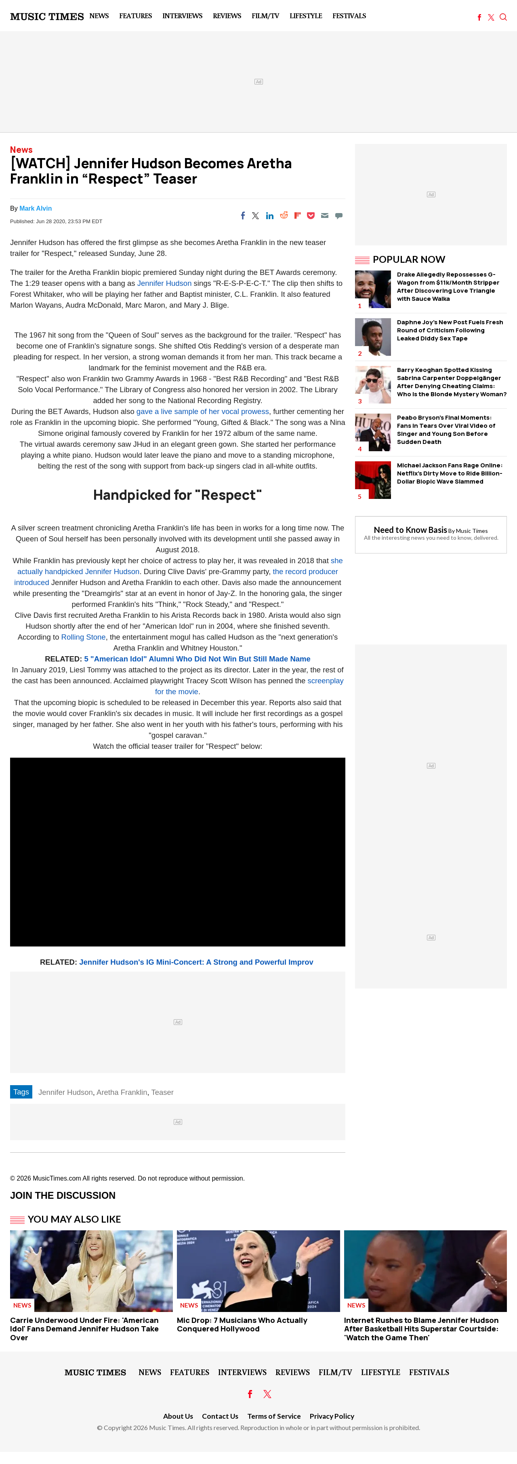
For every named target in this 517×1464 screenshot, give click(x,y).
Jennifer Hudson (164, 283)
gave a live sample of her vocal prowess (203, 411)
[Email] (324, 215)
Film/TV (265, 15)
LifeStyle (306, 15)
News (99, 15)
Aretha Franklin (122, 1092)
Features (135, 15)
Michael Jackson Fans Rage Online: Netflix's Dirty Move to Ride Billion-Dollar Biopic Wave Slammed (450, 473)
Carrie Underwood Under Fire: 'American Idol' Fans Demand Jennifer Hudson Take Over (84, 1329)
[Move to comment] (338, 215)
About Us (178, 1416)
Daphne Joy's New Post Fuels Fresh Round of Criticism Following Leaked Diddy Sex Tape (450, 330)
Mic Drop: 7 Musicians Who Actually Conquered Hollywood (242, 1324)
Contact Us (220, 1416)
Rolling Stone (83, 637)
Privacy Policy (332, 1416)
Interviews (182, 15)
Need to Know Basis (410, 529)
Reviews (227, 15)
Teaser (162, 1092)
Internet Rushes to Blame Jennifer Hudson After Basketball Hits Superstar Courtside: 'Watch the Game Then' (421, 1329)
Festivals (349, 15)
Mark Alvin (35, 208)
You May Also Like (74, 1219)
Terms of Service (274, 1416)
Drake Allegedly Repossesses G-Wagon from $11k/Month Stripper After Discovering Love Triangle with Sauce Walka (448, 286)
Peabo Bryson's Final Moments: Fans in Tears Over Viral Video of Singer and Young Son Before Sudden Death (446, 429)
